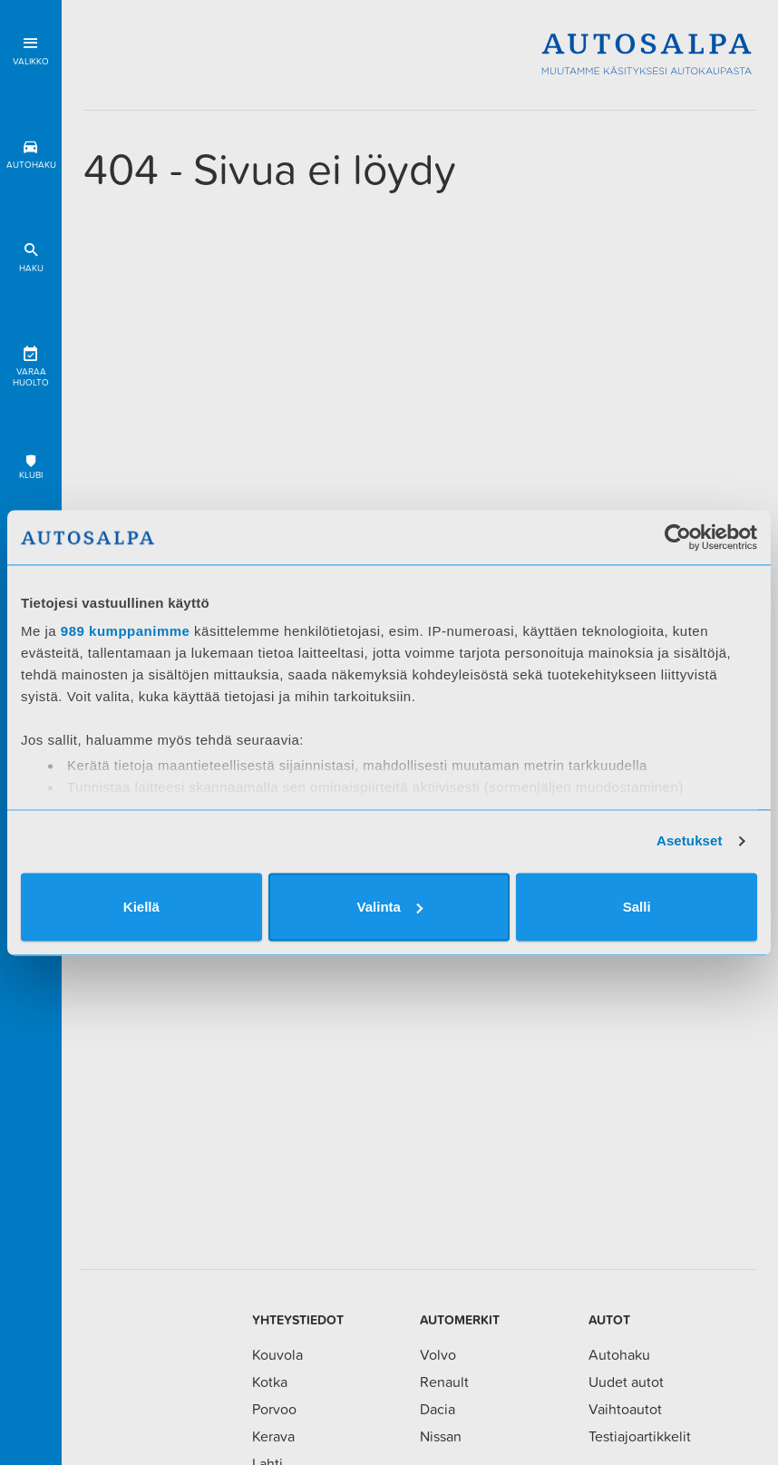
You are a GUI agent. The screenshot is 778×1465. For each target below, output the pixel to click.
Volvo (438, 1354)
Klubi (31, 467)
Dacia (437, 1409)
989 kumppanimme (125, 631)
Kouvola (277, 1354)
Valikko (31, 47)
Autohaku (31, 151)
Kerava (273, 1436)
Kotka (269, 1381)
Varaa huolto (31, 363)
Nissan (441, 1436)
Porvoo (274, 1409)
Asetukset (689, 840)
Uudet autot (626, 1381)
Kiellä (141, 906)
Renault (444, 1381)
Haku (31, 254)
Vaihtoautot (625, 1409)
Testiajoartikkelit (639, 1436)
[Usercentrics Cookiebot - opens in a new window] (677, 537)
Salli (637, 906)
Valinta (390, 906)
